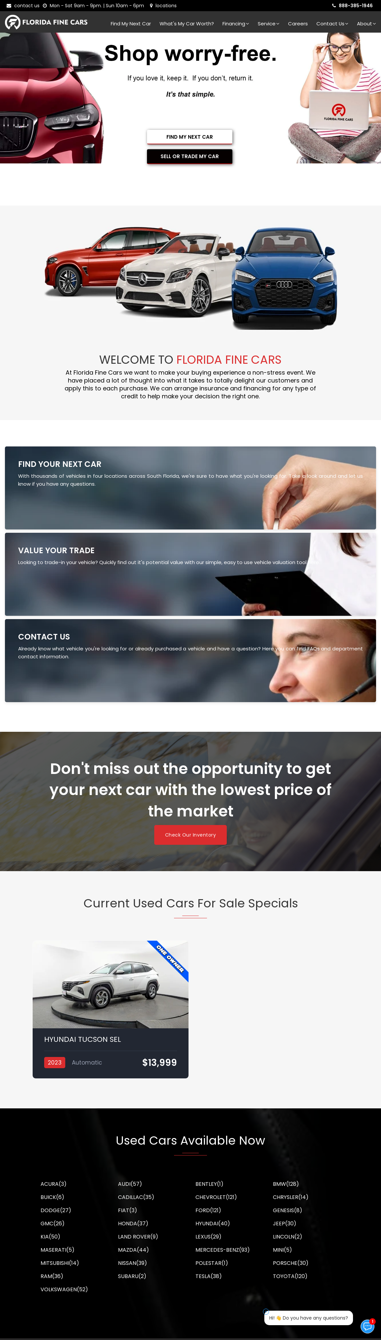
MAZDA (133, 1250)
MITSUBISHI (60, 1263)
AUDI (130, 1184)
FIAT (127, 1210)
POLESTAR (211, 1263)
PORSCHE (290, 1263)
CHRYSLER (290, 1197)
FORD (208, 1210)
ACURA (54, 1184)
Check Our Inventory (190, 835)
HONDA (133, 1223)
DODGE (56, 1210)
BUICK (52, 1197)
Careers (298, 23)
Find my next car (131, 23)
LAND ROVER (138, 1236)
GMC (53, 1223)
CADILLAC (136, 1197)
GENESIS (287, 1210)
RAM (52, 1276)
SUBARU (132, 1276)
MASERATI (57, 1250)
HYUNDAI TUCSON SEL (82, 1039)
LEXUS (208, 1236)
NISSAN (132, 1263)
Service (268, 23)
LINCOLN (287, 1236)
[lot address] (163, 5)
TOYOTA (290, 1276)
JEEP (284, 1223)
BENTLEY (209, 1184)
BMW (286, 1184)
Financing (235, 23)
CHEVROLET (216, 1197)
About (366, 23)
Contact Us (332, 23)
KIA (50, 1236)
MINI (282, 1250)
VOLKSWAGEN (64, 1289)
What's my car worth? (187, 23)
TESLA (208, 1276)
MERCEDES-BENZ (222, 1250)
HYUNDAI (212, 1223)
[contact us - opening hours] (95, 5)
